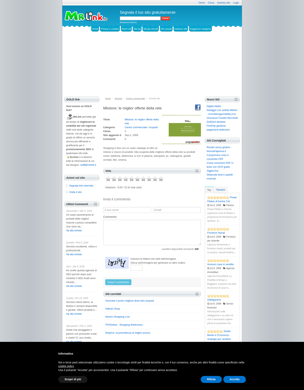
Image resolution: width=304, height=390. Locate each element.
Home (202, 2)
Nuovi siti (126, 29)
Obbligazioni (214, 299)
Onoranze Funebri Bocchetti (222, 117)
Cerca (211, 2)
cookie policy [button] (66, 366)
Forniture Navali (216, 232)
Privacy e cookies (110, 29)
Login (236, 2)
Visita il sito (75, 192)
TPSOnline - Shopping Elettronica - (124, 324)
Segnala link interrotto (81, 185)
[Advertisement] (152, 67)
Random (221, 189)
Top (209, 190)
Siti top (137, 29)
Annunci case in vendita (220, 264)
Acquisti (153, 127)
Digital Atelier (214, 106)
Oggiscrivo (212, 170)
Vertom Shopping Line (117, 316)
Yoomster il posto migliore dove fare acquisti (129, 300)
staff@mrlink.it (88, 164)
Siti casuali (166, 29)
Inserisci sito (223, 2)
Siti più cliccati (150, 29)
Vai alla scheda (74, 230)
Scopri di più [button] (73, 379)
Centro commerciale (136, 127)
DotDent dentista (216, 121)
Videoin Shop (112, 308)
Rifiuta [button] (211, 379)
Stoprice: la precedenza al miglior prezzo (127, 332)
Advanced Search (128, 22)
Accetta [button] (235, 379)
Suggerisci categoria (200, 29)
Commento (110, 216)
